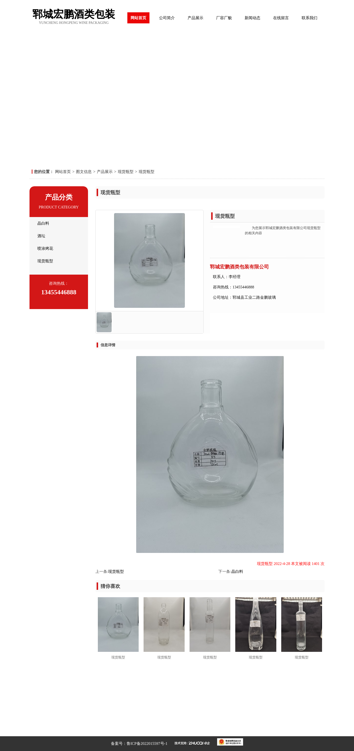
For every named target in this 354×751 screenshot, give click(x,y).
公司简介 (167, 18)
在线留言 (281, 18)
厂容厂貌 (224, 18)
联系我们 (309, 18)
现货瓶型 (125, 172)
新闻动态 (252, 18)
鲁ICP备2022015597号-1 (147, 743)
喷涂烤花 (45, 248)
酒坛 (41, 236)
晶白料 (43, 223)
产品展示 (195, 18)
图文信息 (84, 172)
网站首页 (138, 18)
